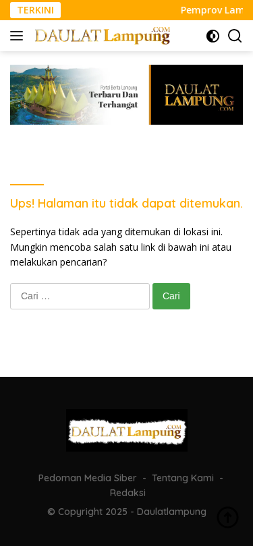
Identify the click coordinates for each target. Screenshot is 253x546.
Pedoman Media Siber (87, 478)
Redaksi (128, 493)
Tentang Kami (183, 478)
